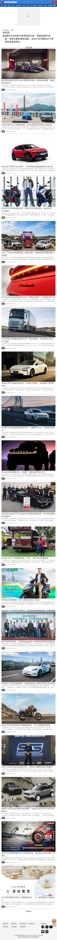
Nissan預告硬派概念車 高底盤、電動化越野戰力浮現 (23, 472)
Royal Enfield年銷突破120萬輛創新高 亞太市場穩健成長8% (26, 725)
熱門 (13, 5)
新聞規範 (31, 923)
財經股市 (40, 5)
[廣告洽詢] (54, 925)
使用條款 (5, 927)
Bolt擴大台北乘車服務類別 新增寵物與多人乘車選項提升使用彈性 (28, 683)
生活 (27, 5)
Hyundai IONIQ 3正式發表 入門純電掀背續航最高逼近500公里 (27, 166)
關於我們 (5, 923)
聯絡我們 (14, 923)
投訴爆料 (14, 927)
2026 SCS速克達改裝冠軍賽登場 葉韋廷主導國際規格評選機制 (27, 767)
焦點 (9, 5)
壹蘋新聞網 (6, 30)
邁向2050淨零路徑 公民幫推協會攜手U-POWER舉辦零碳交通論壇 (28, 641)
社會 (31, 5)
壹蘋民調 (51, 5)
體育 (45, 5)
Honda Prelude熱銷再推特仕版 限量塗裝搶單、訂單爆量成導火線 (28, 297)
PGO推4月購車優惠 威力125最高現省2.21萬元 (21, 600)
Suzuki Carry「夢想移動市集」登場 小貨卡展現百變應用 (25, 558)
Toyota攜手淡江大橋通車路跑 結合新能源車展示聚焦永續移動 (27, 125)
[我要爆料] (54, 921)
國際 (35, 5)
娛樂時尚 (18, 5)
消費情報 (22, 927)
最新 (5, 5)
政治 (23, 5)
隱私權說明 (23, 923)
